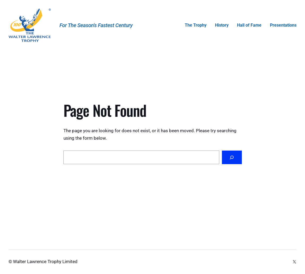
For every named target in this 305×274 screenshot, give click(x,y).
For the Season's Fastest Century (95, 25)
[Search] (232, 157)
